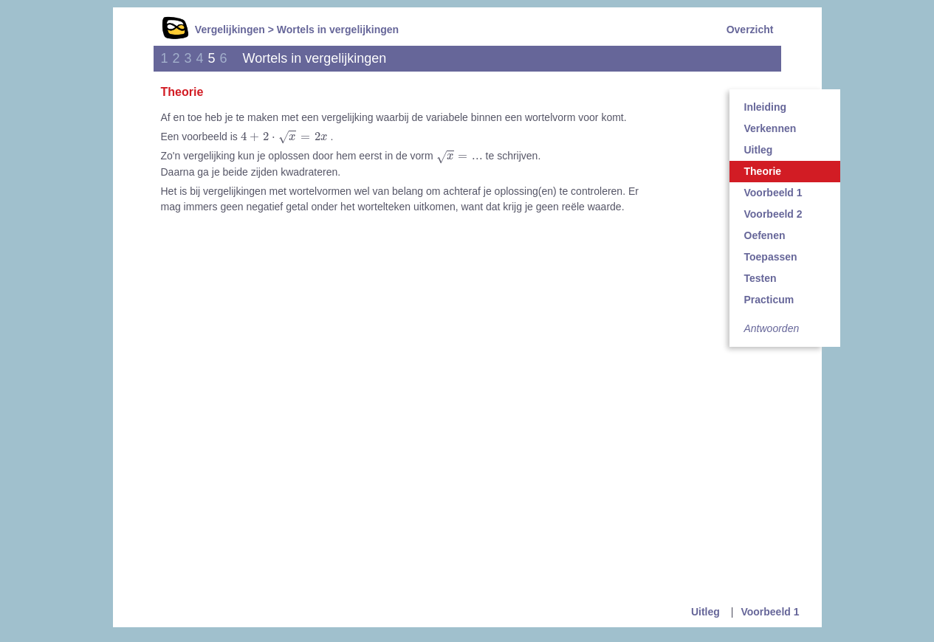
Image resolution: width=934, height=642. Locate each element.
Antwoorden (772, 328)
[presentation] (284, 137)
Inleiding (765, 107)
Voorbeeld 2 (773, 214)
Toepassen (770, 257)
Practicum (769, 300)
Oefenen (765, 235)
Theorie (763, 171)
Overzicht (750, 29)
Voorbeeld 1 (773, 193)
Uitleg (758, 150)
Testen (760, 278)
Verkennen (770, 128)
